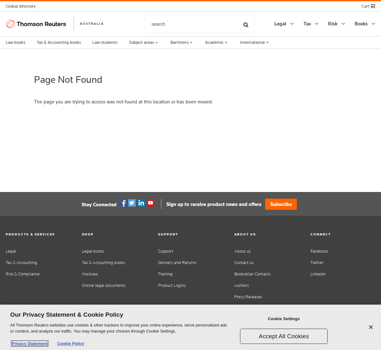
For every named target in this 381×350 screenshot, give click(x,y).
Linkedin (141, 203)
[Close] (371, 327)
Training (165, 274)
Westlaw (90, 274)
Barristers (182, 42)
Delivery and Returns (177, 262)
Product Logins (172, 285)
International (255, 42)
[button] (22, 6)
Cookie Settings (284, 318)
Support (165, 251)
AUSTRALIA (92, 23)
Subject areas (144, 42)
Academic (217, 42)
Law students (104, 42)
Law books (15, 42)
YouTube (150, 203)
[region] (190, 327)
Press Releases (248, 297)
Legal (11, 251)
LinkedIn (318, 274)
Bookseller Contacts (252, 274)
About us (242, 251)
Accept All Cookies (284, 336)
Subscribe (281, 204)
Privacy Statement (30, 343)
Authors (241, 285)
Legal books (93, 251)
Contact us (244, 262)
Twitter (132, 203)
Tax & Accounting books (59, 42)
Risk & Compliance (23, 274)
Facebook (123, 203)
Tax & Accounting (21, 262)
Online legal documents (104, 285)
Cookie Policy (70, 343)
